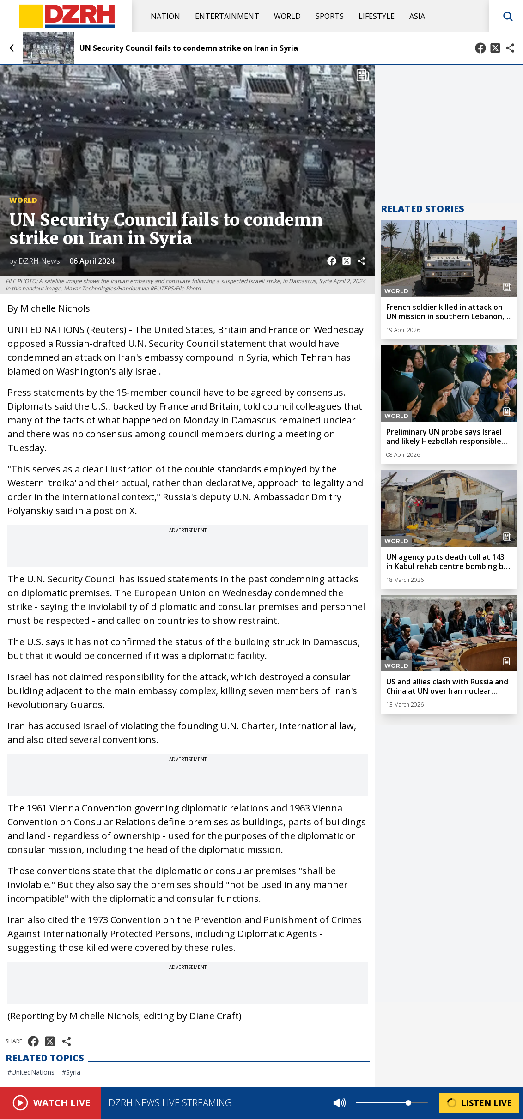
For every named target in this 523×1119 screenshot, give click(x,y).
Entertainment (227, 16)
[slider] (408, 1103)
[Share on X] (495, 48)
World (287, 16)
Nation (165, 16)
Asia (417, 16)
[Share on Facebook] (480, 48)
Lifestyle (377, 16)
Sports (330, 16)
